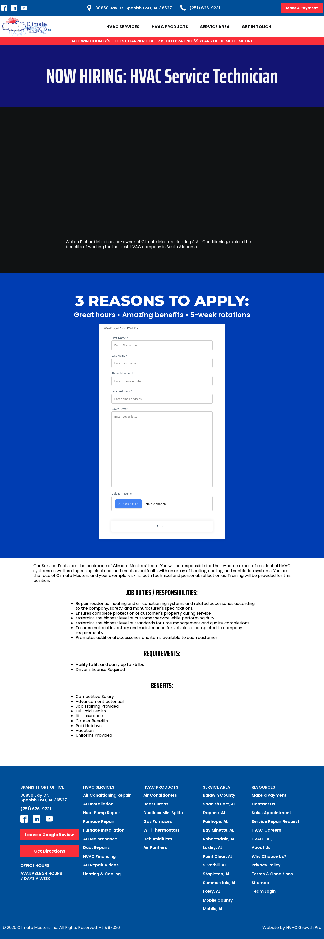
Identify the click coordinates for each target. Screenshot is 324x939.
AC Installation (98, 803)
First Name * (119, 338)
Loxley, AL (213, 847)
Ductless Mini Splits (163, 812)
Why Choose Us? (269, 855)
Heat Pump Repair (101, 812)
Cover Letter (119, 409)
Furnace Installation (103, 829)
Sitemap (260, 881)
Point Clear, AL (218, 855)
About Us (261, 847)
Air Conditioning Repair (107, 795)
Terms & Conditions (272, 872)
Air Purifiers (155, 847)
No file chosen (156, 503)
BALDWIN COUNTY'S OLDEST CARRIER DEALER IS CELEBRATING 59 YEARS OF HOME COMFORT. (162, 41)
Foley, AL (212, 890)
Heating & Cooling (102, 872)
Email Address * (121, 391)
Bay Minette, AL (218, 829)
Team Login (264, 890)
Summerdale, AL (219, 881)
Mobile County (218, 899)
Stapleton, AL (216, 872)
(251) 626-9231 (35, 808)
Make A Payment (302, 7)
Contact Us (263, 803)
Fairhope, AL (215, 821)
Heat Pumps (155, 803)
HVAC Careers (266, 829)
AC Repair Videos (101, 864)
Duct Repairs (96, 847)
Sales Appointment (271, 812)
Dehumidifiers (157, 838)
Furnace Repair (98, 821)
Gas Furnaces (157, 821)
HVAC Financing (99, 855)
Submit (162, 526)
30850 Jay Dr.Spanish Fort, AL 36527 (43, 797)
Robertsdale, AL (219, 838)
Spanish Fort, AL (219, 803)
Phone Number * (122, 373)
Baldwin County (219, 795)
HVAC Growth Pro (303, 926)
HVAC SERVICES (98, 787)
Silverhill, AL (215, 864)
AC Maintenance (100, 838)
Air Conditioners (160, 795)
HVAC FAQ (262, 838)
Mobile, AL (213, 907)
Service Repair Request (275, 821)
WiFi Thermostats (161, 829)
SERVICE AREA (216, 787)
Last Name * (119, 355)
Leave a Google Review (49, 834)
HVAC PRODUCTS (160, 787)
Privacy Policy (266, 864)
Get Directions (49, 851)
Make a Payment (269, 795)
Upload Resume (121, 493)
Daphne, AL (214, 812)
